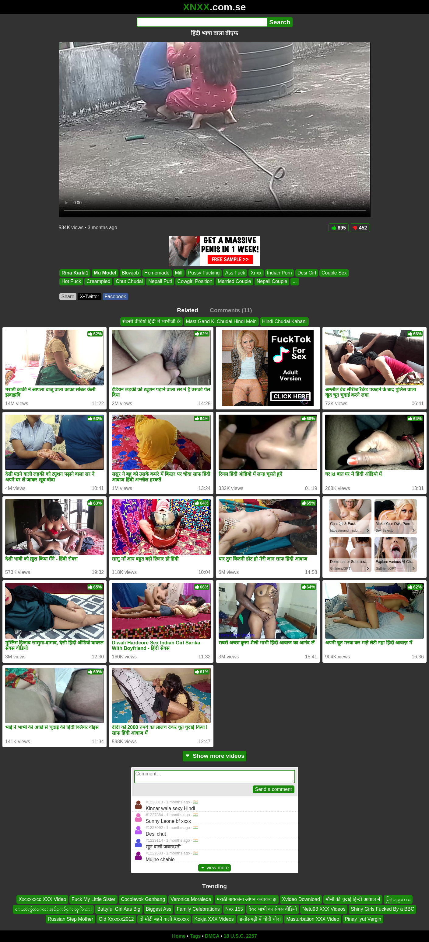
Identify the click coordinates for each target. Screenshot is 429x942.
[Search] (202, 22)
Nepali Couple (271, 281)
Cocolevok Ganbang (143, 899)
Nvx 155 (234, 909)
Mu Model (105, 272)
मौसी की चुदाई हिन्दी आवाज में (352, 899)
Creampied (98, 281)
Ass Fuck (235, 272)
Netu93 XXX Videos (323, 909)
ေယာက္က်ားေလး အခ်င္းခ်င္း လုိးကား (53, 909)
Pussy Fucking (204, 272)
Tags (195, 936)
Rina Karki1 (75, 272)
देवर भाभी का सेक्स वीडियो (272, 909)
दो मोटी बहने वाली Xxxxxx (164, 919)
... (295, 281)
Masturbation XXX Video (312, 919)
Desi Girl (306, 272)
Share (68, 296)
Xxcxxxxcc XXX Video (42, 899)
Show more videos (214, 756)
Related (187, 310)
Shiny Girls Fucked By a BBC (382, 909)
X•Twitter (89, 296)
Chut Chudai (129, 281)
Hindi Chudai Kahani (284, 321)
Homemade (156, 272)
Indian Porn (279, 272)
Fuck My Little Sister (93, 899)
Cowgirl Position (194, 281)
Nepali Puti (160, 281)
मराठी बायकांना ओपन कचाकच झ (247, 899)
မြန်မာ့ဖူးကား (398, 899)
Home (178, 936)
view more (214, 867)
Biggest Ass (158, 909)
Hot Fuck (71, 281)
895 (338, 227)
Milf (178, 272)
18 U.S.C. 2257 (240, 936)
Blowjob (130, 272)
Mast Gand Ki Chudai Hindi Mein (221, 321)
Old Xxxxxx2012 (116, 919)
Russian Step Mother (70, 919)
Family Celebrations (198, 909)
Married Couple (234, 281)
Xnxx (256, 272)
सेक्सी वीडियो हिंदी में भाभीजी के (151, 321)
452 (360, 227)
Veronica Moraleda (191, 899)
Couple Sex (334, 272)
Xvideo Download (301, 899)
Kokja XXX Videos (214, 919)
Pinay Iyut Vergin (363, 919)
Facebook (115, 296)
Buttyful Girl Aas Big (118, 909)
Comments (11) (231, 310)
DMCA (212, 936)
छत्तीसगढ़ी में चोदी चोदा (260, 919)
